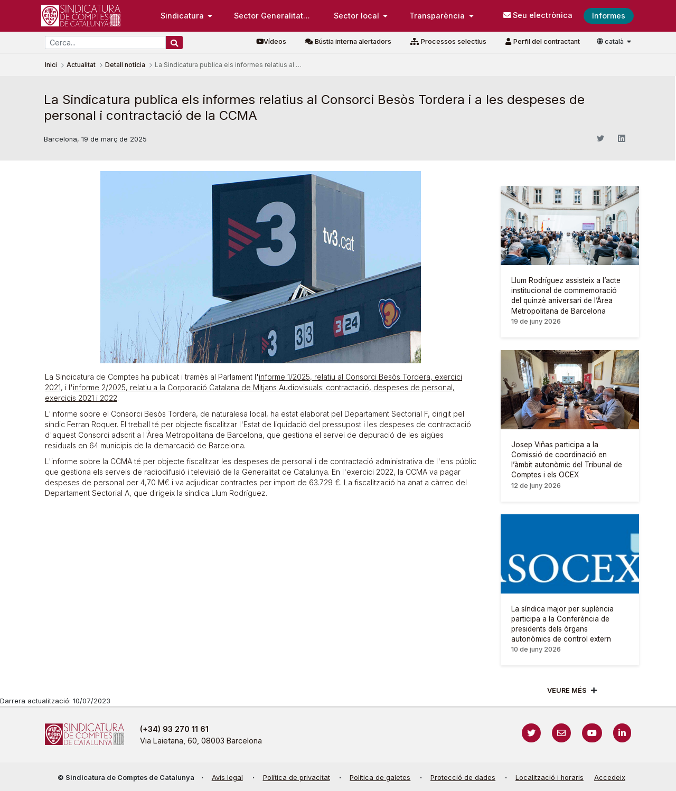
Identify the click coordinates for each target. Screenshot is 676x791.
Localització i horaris (549, 777)
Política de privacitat (296, 777)
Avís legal (227, 777)
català (611, 41)
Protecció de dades (462, 777)
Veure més (567, 690)
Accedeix (609, 777)
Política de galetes (380, 777)
